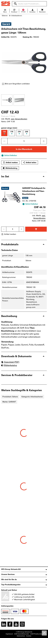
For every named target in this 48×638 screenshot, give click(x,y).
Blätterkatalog (10, 168)
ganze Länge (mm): (9, 128)
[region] (24, 100)
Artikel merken (10, 162)
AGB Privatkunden (36, 634)
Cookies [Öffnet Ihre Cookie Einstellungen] (28, 636)
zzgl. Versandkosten (19, 119)
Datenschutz (21, 636)
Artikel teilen (29, 162)
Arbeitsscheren (16, 15)
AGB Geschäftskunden (21, 634)
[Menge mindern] (4, 141)
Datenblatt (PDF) (10, 362)
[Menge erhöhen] (44, 141)
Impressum (9, 634)
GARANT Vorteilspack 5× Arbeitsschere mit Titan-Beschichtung (33, 191)
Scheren (5, 15)
